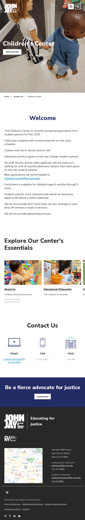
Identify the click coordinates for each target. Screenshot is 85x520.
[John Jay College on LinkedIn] (15, 516)
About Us (10, 289)
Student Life (18, 96)
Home (6, 96)
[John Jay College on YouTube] (19, 516)
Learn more (42, 396)
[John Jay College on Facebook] (10, 516)
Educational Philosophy (58, 289)
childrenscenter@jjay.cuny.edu (22, 178)
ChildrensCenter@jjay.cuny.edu (14, 360)
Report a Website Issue (12, 504)
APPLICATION (12, 52)
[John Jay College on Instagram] (5, 516)
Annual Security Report (12, 509)
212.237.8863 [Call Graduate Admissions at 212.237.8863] (58, 481)
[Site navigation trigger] (78, 6)
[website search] (71, 6)
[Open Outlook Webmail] (64, 6)
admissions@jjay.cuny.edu (62, 465)
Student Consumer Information (56, 504)
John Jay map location (23, 465)
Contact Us (26, 509)
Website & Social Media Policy (32, 504)
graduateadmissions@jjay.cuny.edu (66, 478)
